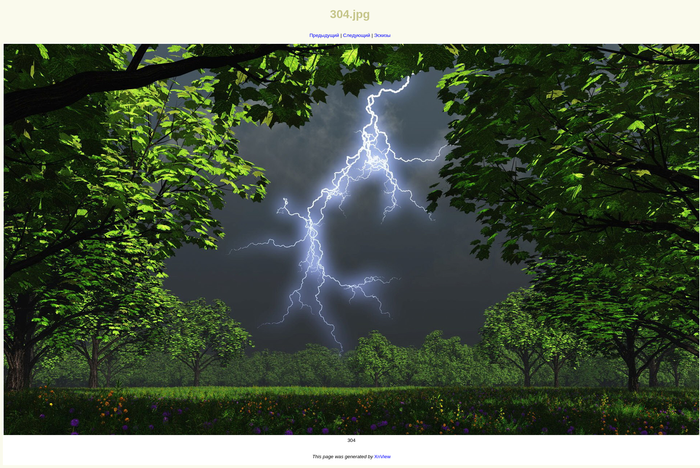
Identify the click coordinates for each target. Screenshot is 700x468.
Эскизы (382, 35)
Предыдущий (324, 35)
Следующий (356, 35)
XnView (382, 456)
